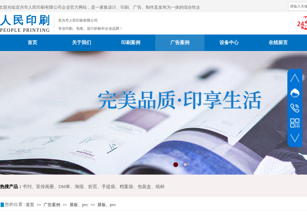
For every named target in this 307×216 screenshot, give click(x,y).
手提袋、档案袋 (117, 186)
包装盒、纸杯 (151, 186)
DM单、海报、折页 (77, 186)
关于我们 (81, 42)
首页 (32, 42)
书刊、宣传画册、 (40, 186)
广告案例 (179, 42)
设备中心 (229, 42)
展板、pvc (79, 204)
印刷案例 (130, 42)
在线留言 (278, 42)
